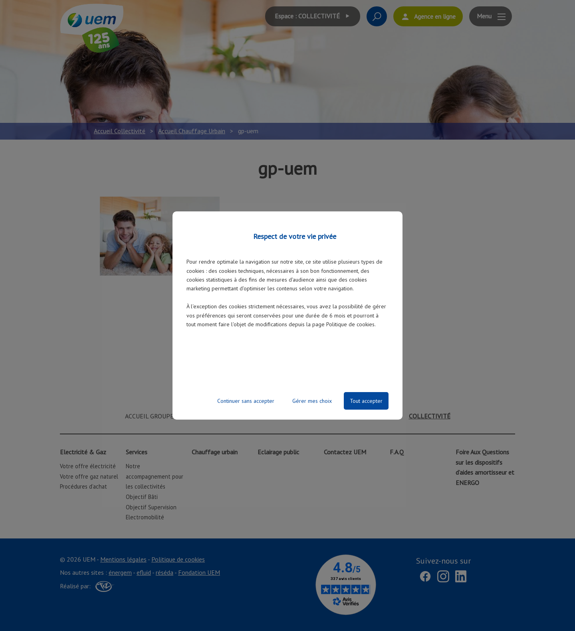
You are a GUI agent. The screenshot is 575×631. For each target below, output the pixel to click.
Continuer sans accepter (245, 400)
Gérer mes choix (312, 400)
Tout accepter (366, 400)
